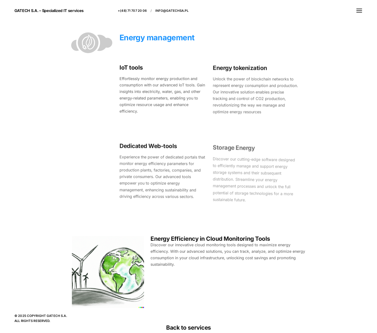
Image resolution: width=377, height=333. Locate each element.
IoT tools (131, 67)
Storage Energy (234, 150)
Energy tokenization (240, 69)
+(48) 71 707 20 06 (132, 10)
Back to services (188, 327)
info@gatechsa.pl (171, 10)
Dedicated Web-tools (148, 147)
